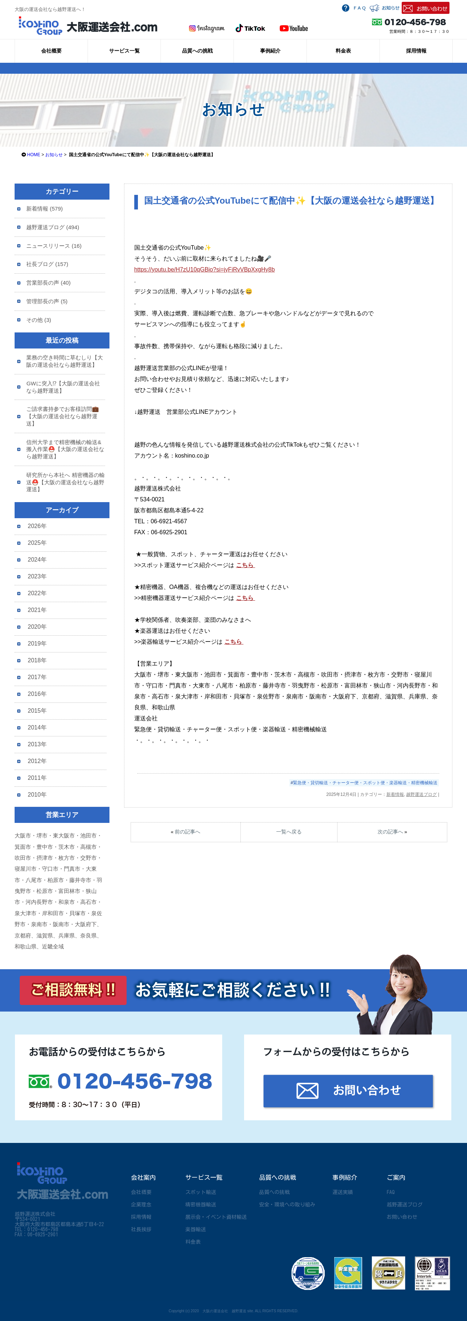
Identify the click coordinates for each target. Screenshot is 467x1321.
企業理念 (141, 1204)
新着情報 (395, 794)
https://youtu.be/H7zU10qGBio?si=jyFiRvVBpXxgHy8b (204, 269)
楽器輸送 (195, 1229)
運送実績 (342, 1192)
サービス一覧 (124, 51)
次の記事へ (390, 832)
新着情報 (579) (44, 208)
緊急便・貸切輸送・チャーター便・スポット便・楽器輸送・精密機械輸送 (365, 782)
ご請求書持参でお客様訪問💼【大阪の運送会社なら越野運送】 (62, 416)
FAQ (391, 1192)
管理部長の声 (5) (46, 301)
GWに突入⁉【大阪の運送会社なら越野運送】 (63, 387)
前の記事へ (187, 832)
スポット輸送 (200, 1192)
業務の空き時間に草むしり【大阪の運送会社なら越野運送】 (64, 361)
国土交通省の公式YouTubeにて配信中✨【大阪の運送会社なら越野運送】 (291, 200)
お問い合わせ (402, 1217)
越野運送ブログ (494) (52, 227)
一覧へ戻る (289, 832)
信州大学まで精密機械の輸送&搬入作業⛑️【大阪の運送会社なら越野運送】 (65, 449)
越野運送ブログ (421, 794)
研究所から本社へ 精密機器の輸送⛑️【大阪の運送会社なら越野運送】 (65, 482)
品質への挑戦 (197, 51)
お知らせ (54, 154)
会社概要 (51, 51)
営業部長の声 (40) (48, 283)
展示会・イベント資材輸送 (216, 1217)
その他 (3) (38, 320)
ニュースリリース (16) (53, 246)
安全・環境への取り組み (287, 1204)
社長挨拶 (141, 1229)
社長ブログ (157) (47, 264)
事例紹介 (270, 51)
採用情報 (416, 51)
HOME (33, 154)
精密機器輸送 (200, 1204)
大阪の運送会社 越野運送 (224, 1311)
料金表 (343, 51)
